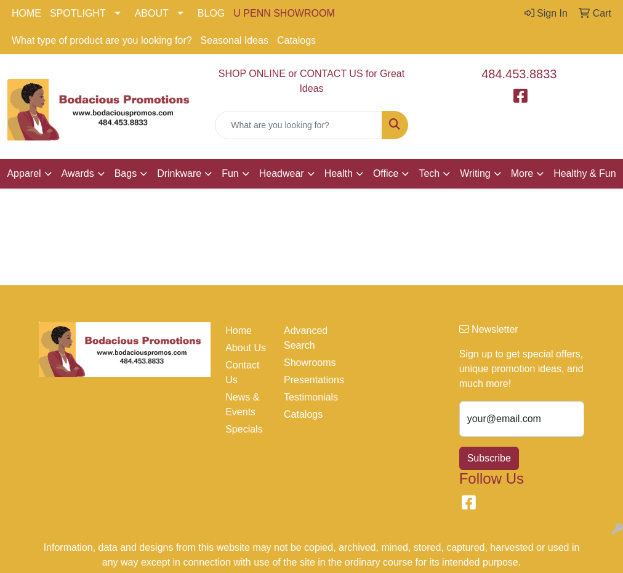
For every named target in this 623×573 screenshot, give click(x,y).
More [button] (522, 173)
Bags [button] (126, 173)
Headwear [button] (281, 173)
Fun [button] (230, 173)
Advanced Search (306, 338)
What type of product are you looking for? (102, 40)
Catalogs (296, 40)
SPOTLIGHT (78, 13)
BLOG (211, 13)
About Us (245, 348)
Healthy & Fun (584, 173)
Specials (243, 429)
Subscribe (489, 458)
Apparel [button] (24, 173)
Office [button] (386, 173)
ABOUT (152, 13)
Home (238, 330)
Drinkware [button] (179, 173)
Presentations (306, 380)
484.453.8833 (519, 74)
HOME (26, 13)
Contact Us (242, 372)
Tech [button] (429, 173)
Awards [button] (78, 173)
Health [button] (338, 173)
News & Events (242, 404)
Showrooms (306, 362)
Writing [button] (475, 173)
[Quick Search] (298, 125)
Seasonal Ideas (234, 40)
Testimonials (306, 397)
